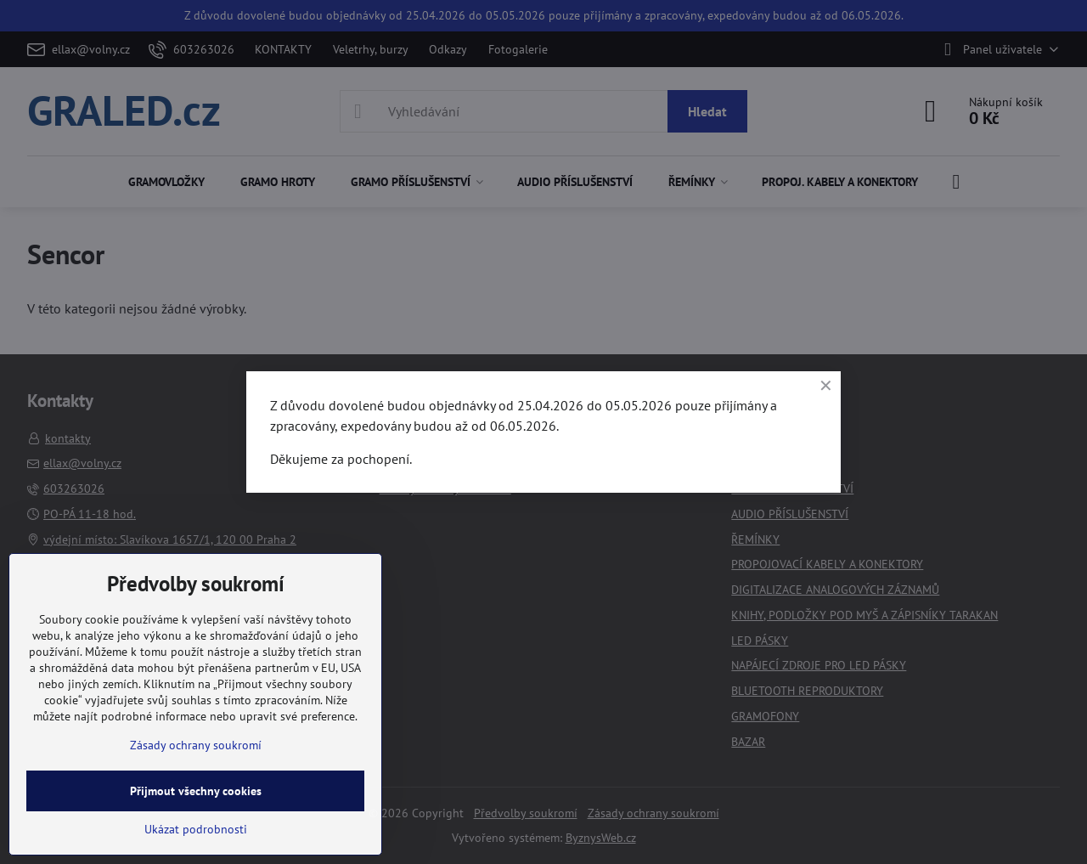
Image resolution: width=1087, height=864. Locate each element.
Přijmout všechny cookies (196, 791)
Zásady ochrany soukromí (196, 745)
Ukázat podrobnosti (195, 829)
